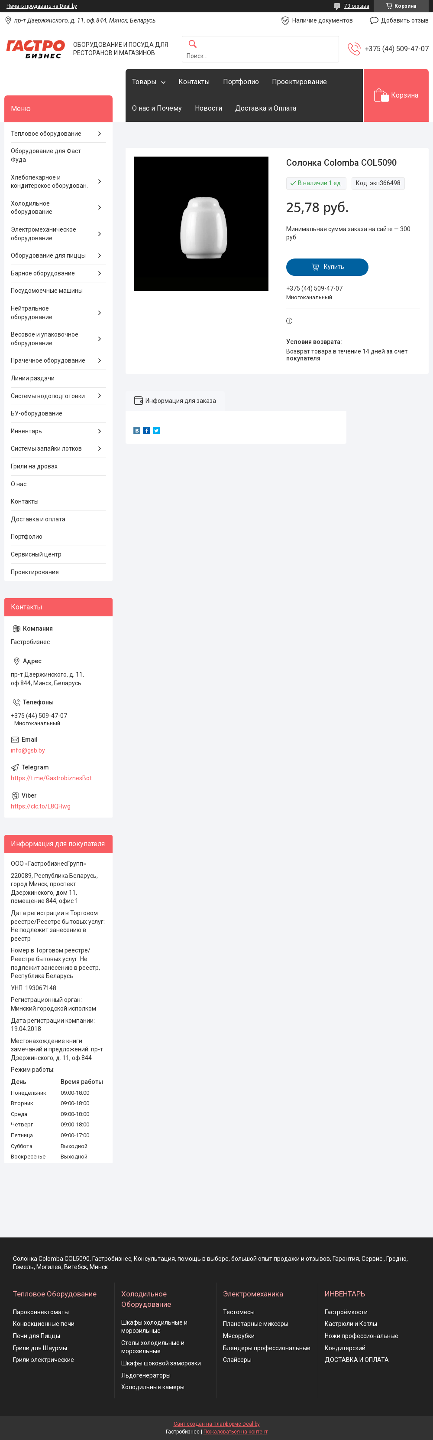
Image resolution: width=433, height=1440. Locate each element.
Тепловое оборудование (46, 133)
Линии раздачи (33, 378)
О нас (18, 484)
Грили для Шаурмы (40, 1348)
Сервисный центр (36, 554)
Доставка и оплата (38, 519)
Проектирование (299, 82)
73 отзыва (356, 6)
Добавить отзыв (405, 20)
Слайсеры (237, 1359)
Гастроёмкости (346, 1312)
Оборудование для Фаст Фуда (46, 155)
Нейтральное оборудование (31, 313)
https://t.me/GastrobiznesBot (51, 778)
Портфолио (241, 82)
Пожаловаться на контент (236, 1432)
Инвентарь (26, 431)
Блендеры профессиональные (266, 1348)
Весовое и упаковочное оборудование (44, 339)
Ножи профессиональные (361, 1335)
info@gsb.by (28, 750)
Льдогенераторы (146, 1375)
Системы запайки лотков (46, 448)
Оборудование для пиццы (48, 255)
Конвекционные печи (43, 1323)
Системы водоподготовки (48, 396)
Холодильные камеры (152, 1387)
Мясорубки (239, 1335)
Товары (144, 82)
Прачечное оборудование (48, 360)
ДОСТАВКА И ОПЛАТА (357, 1359)
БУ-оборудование (36, 413)
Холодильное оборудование (31, 208)
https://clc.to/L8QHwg (41, 806)
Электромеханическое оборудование (43, 234)
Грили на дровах (34, 466)
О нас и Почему (157, 108)
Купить (334, 266)
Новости (208, 108)
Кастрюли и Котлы (351, 1323)
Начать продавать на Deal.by (41, 6)
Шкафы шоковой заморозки (161, 1363)
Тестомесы (239, 1312)
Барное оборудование (43, 273)
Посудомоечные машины (47, 290)
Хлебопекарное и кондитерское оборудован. (49, 182)
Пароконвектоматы (41, 1312)
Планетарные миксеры (255, 1323)
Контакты (194, 82)
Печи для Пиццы (36, 1335)
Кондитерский (345, 1348)
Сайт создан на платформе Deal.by (217, 1424)
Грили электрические (43, 1359)
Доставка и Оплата (265, 108)
